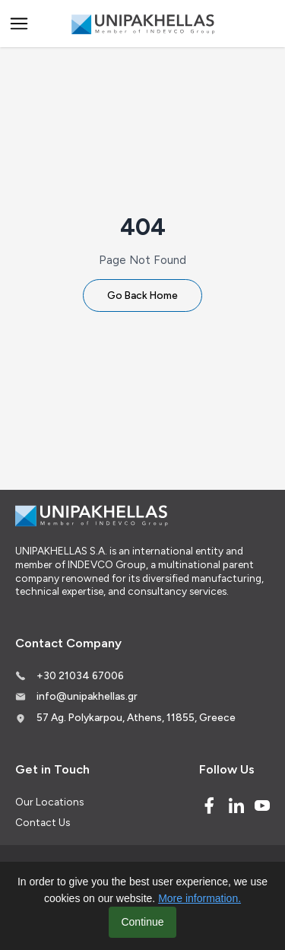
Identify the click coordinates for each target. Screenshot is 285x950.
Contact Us (42, 822)
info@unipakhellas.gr (87, 696)
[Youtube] (262, 805)
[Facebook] (209, 805)
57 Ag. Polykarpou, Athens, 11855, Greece (136, 717)
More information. (199, 898)
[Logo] (143, 24)
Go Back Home (142, 295)
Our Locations (49, 802)
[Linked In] (236, 805)
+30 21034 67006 (80, 675)
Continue (142, 922)
